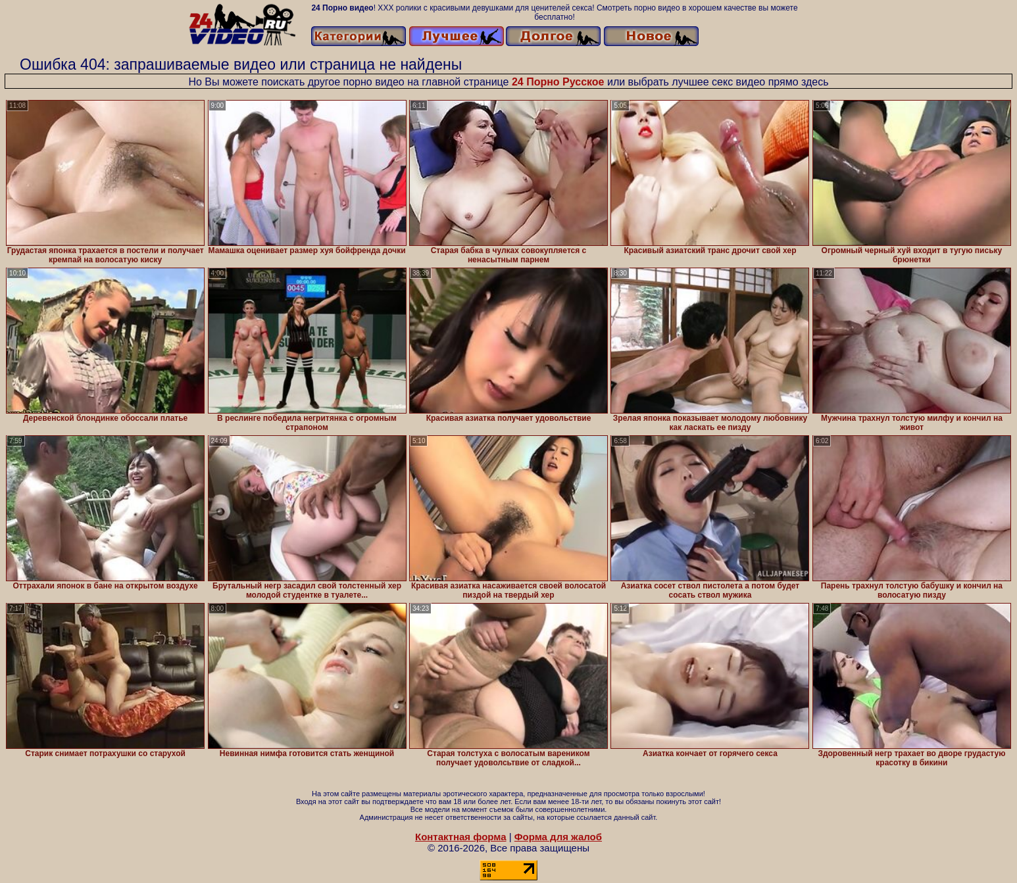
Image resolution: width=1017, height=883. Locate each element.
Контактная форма (461, 836)
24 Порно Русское (558, 81)
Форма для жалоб (558, 836)
